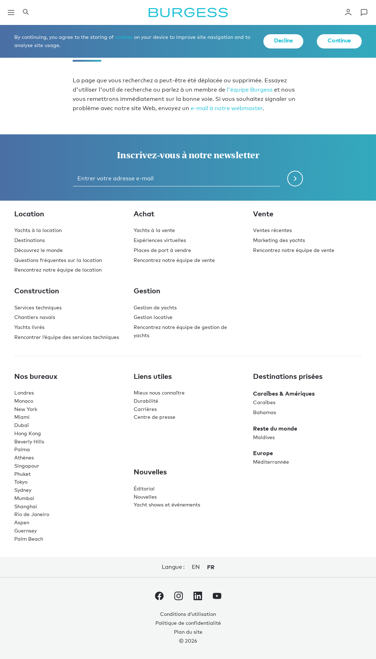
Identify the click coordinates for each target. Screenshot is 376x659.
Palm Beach (28, 539)
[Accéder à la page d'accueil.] (188, 12)
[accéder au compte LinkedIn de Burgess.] (198, 597)
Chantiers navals (34, 317)
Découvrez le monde (38, 250)
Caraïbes (264, 402)
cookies (124, 37)
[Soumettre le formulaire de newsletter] (295, 178)
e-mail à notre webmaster (227, 108)
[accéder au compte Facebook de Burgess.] (159, 597)
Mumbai (24, 498)
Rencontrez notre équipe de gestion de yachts (180, 331)
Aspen (21, 522)
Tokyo (20, 482)
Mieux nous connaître (159, 393)
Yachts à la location (38, 230)
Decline (283, 40)
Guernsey (25, 530)
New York (25, 409)
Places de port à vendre (162, 250)
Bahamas (264, 412)
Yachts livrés (29, 327)
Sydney (22, 490)
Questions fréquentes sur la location (58, 260)
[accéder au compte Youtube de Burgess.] (217, 597)
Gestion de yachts (155, 307)
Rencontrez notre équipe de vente (174, 260)
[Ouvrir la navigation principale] (11, 12)
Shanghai (25, 506)
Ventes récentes (272, 230)
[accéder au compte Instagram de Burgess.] (178, 597)
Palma (22, 449)
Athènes (24, 457)
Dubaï (21, 425)
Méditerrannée (271, 462)
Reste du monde (275, 428)
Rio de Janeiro (31, 514)
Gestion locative (153, 317)
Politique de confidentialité (188, 623)
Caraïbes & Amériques (284, 393)
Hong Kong (27, 433)
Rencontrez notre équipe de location (58, 270)
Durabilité (146, 401)
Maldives (264, 437)
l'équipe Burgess (250, 89)
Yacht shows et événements (167, 504)
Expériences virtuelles (160, 240)
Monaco (23, 401)
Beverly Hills (29, 441)
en (196, 566)
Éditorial (144, 488)
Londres (24, 393)
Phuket (22, 474)
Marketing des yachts (279, 240)
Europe (263, 453)
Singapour (26, 466)
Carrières (145, 409)
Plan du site (188, 632)
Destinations (29, 240)
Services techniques (38, 307)
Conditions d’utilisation (188, 614)
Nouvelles (145, 497)
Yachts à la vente (154, 230)
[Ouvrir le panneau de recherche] (26, 12)
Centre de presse (154, 417)
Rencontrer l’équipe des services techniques (66, 337)
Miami (22, 417)
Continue (339, 40)
